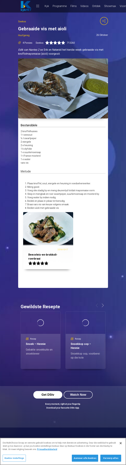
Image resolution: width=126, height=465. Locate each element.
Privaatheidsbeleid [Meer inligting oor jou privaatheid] (47, 449)
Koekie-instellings (14, 458)
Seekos (22, 21)
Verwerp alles (110, 458)
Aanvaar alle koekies (85, 458)
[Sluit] (120, 443)
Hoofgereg (24, 35)
